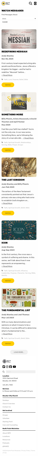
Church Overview (9, 403)
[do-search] (20, 371)
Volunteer (6, 418)
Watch (8, 85)
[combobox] (19, 18)
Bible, (10, 145)
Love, (10, 79)
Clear (4, 22)
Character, (21, 273)
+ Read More (7, 75)
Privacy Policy (26, 450)
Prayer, (14, 145)
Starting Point (8, 422)
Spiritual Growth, (14, 142)
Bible (26, 79)
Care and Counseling (10, 425)
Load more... (19, 352)
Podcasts (6, 443)
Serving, (4, 145)
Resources (6, 440)
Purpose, (16, 79)
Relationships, (26, 142)
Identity (4, 275)
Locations (6, 436)
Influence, (24, 271)
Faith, (6, 79)
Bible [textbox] (4, 19)
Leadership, (6, 273)
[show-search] (29, 3)
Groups (20, 145)
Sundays (6, 400)
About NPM (7, 433)
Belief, (21, 79)
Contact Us (7, 407)
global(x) (6, 446)
